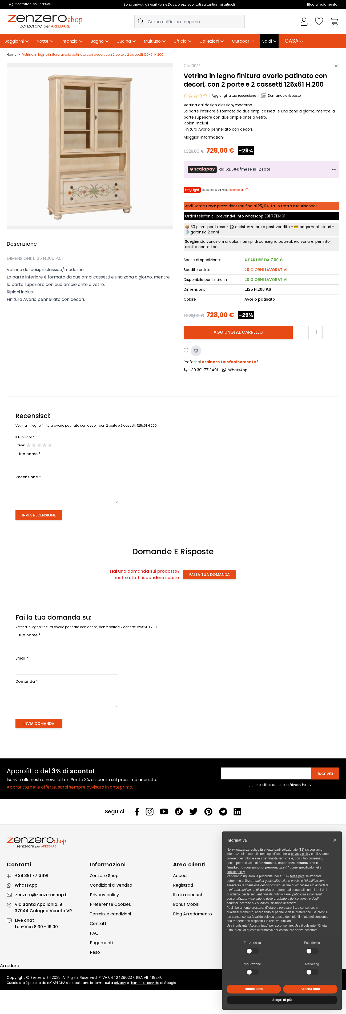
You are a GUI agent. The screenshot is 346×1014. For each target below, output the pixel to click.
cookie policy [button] (236, 872)
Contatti (98, 923)
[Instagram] (150, 811)
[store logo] (45, 21)
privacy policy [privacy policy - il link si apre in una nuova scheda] (300, 854)
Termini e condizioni (110, 914)
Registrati (183, 885)
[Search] (141, 21)
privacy (120, 982)
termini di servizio (145, 982)
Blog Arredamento (192, 914)
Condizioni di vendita (111, 885)
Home (11, 54)
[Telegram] (223, 811)
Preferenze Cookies (110, 904)
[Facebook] (137, 811)
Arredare (9, 966)
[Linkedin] (238, 811)
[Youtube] (164, 811)
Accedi (180, 875)
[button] (335, 840)
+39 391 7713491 (203, 370)
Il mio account (188, 895)
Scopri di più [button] (282, 1000)
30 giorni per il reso (208, 226)
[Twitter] (193, 811)
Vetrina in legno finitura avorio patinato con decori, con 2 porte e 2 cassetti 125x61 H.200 (92, 54)
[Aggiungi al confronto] (196, 350)
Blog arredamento (322, 4)
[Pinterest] (208, 811)
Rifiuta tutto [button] (254, 989)
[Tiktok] (179, 811)
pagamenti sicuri (315, 226)
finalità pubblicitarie (277, 894)
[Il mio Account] (304, 21)
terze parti (297, 876)
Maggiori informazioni (204, 137)
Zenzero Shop (104, 875)
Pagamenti (101, 943)
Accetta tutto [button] (310, 989)
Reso (95, 952)
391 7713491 (274, 216)
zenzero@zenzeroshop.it (41, 895)
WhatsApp (26, 885)
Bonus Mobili (186, 904)
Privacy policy (104, 895)
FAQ (94, 933)
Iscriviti (325, 773)
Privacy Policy (300, 784)
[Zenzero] (173, 842)
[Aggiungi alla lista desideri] (186, 350)
